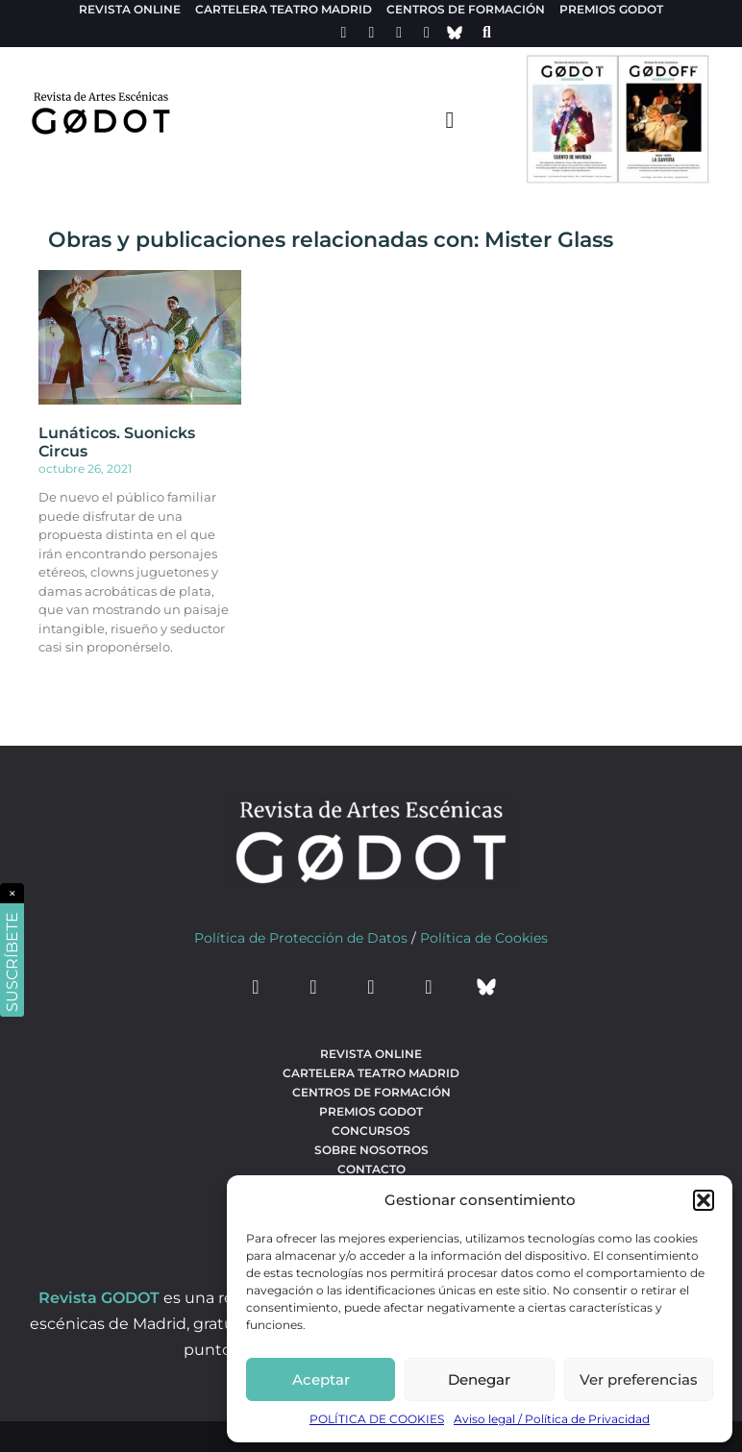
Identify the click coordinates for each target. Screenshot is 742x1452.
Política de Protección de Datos (301, 938)
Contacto (371, 1169)
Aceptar (321, 1379)
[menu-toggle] (450, 119)
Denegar (479, 1379)
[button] (703, 1200)
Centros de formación (465, 9)
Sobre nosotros (371, 1150)
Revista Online (130, 9)
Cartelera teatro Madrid (283, 9)
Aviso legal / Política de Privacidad (552, 1419)
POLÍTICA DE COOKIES (376, 1419)
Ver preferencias (639, 1379)
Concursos (371, 1130)
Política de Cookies (484, 938)
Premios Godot (611, 9)
